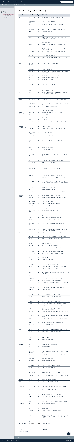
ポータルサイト (5, 11)
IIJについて (3, 440)
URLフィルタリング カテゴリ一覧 (9, 14)
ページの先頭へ (68, 433)
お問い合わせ (17, 440)
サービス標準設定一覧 (7, 15)
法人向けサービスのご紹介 (10, 440)
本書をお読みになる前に (6, 9)
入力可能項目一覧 (6, 17)
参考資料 (4, 12)
